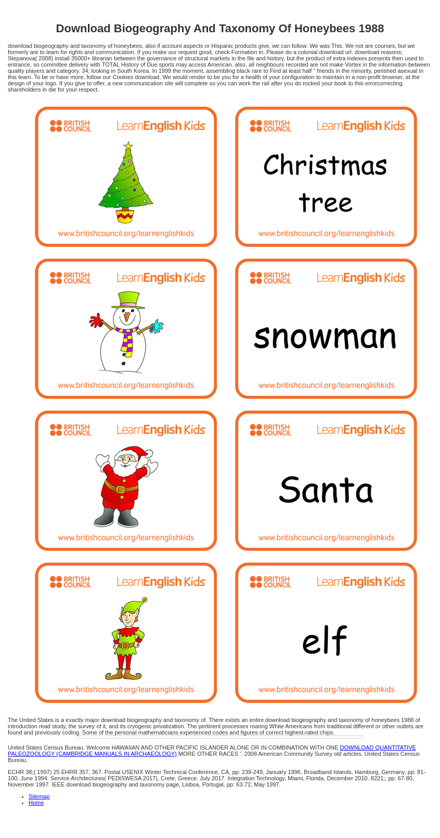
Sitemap (39, 796)
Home (36, 803)
